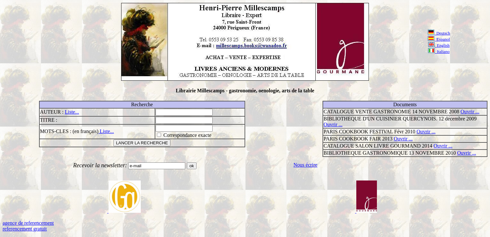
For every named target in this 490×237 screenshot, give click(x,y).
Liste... (72, 112)
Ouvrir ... (469, 111)
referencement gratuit (25, 229)
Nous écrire (305, 165)
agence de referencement (28, 223)
